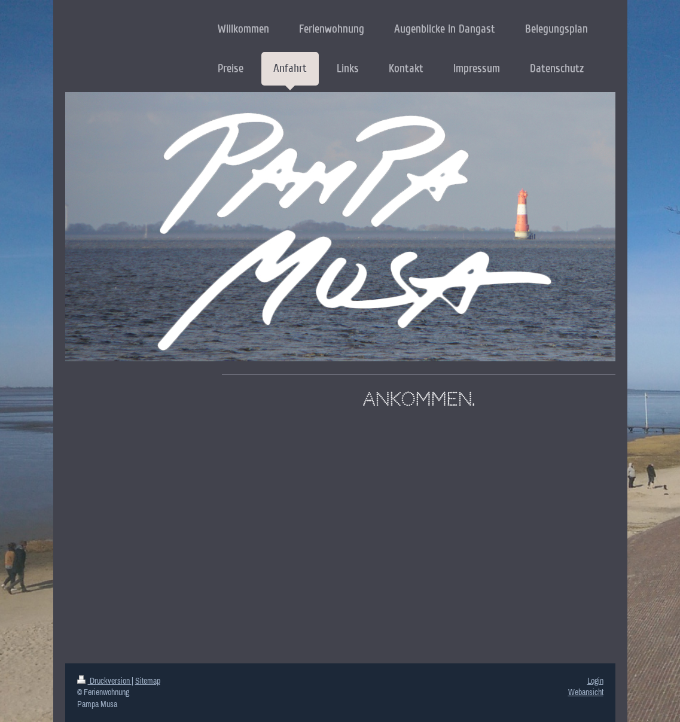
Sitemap (147, 681)
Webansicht (585, 692)
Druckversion (104, 681)
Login (595, 681)
